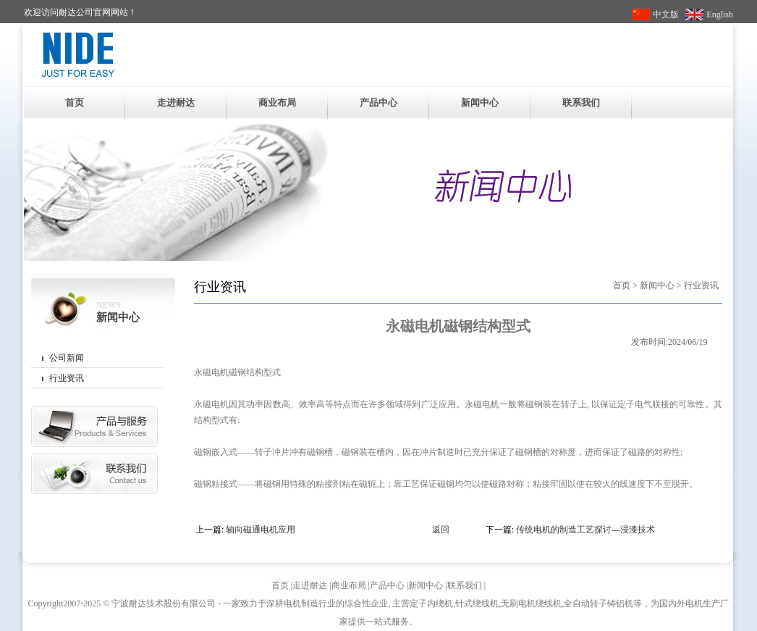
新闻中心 (480, 102)
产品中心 (378, 102)
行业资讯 (66, 378)
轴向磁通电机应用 (260, 530)
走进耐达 (176, 102)
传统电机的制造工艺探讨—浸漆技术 (585, 530)
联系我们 (581, 102)
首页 (74, 102)
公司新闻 (66, 358)
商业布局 (277, 102)
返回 (440, 530)
